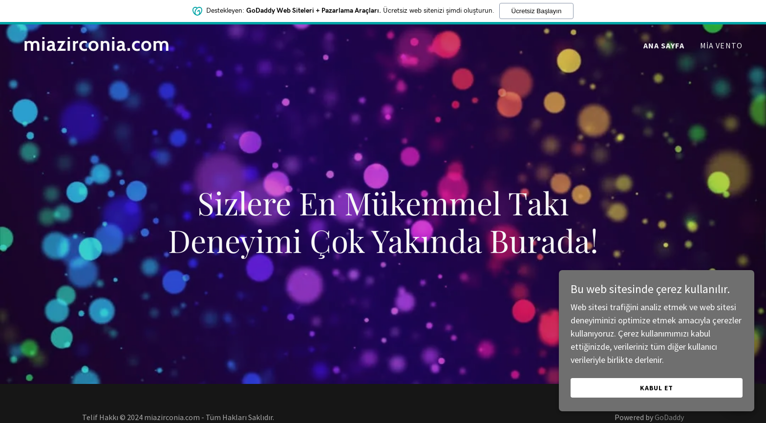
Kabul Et (657, 387)
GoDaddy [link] (669, 417)
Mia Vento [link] (721, 45)
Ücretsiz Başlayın (536, 11)
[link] (149, 47)
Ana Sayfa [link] (663, 45)
